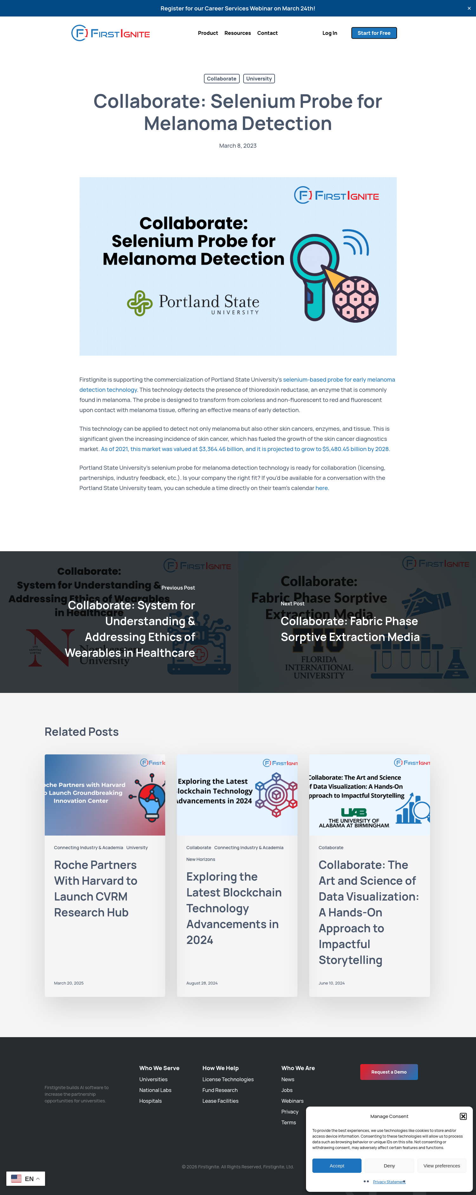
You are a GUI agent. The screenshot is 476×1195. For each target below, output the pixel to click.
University (259, 78)
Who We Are (298, 1068)
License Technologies (228, 1079)
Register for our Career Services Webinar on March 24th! (238, 8)
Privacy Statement (389, 1182)
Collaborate (222, 78)
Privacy (289, 1111)
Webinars (292, 1100)
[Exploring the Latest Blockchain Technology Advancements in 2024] (237, 875)
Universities (153, 1079)
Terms (288, 1122)
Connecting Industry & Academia (88, 847)
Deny (389, 1165)
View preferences (442, 1165)
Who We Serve (159, 1068)
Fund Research (220, 1090)
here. (322, 488)
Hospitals (150, 1100)
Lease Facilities (221, 1100)
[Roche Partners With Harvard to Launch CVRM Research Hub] (105, 875)
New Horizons (200, 859)
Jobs (286, 1090)
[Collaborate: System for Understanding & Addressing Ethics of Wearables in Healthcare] (119, 622)
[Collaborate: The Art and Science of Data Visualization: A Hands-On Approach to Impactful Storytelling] (369, 875)
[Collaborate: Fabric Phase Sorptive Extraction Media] (357, 622)
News (287, 1079)
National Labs (155, 1090)
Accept (337, 1165)
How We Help (221, 1068)
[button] (463, 1116)
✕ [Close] (469, 8)
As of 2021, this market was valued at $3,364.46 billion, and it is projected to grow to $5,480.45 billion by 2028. (245, 449)
